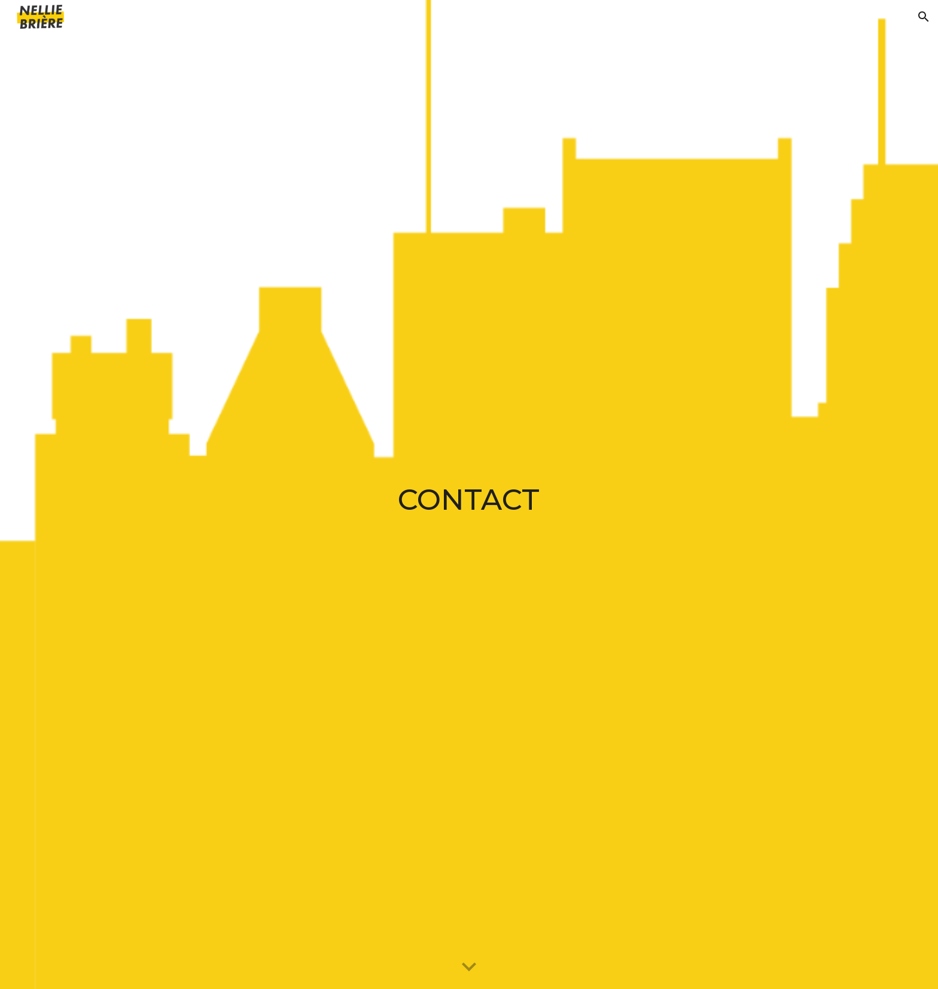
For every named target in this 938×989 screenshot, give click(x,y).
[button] (923, 16)
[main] (469, 494)
